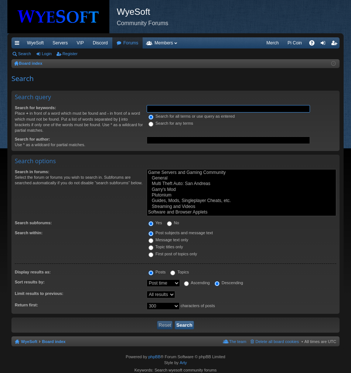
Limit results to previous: (39, 293)
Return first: (26, 305)
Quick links (18, 44)
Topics (179, 272)
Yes (155, 223)
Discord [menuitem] (100, 43)
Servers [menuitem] (60, 43)
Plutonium (241, 195)
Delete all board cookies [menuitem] (277, 341)
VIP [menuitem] (80, 43)
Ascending (197, 282)
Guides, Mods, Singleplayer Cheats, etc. (241, 201)
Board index (54, 341)
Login (47, 53)
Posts (157, 272)
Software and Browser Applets (241, 212)
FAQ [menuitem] (314, 44)
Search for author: (32, 139)
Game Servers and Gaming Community (241, 172)
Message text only (168, 240)
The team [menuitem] (237, 341)
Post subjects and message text (181, 233)
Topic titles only (166, 247)
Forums (131, 43)
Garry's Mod (241, 189)
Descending (229, 282)
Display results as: (33, 272)
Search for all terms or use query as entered (192, 116)
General (241, 178)
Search (24, 53)
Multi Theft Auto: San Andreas (241, 183)
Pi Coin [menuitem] (294, 43)
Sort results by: (30, 282)
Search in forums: (32, 171)
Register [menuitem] (336, 44)
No (173, 223)
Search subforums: (33, 223)
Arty (183, 362)
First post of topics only (173, 254)
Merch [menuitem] (272, 43)
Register (70, 53)
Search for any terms (171, 123)
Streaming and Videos (241, 206)
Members (163, 43)
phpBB (154, 356)
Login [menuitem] (324, 44)
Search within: (28, 233)
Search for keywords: (35, 107)
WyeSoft (35, 43)
